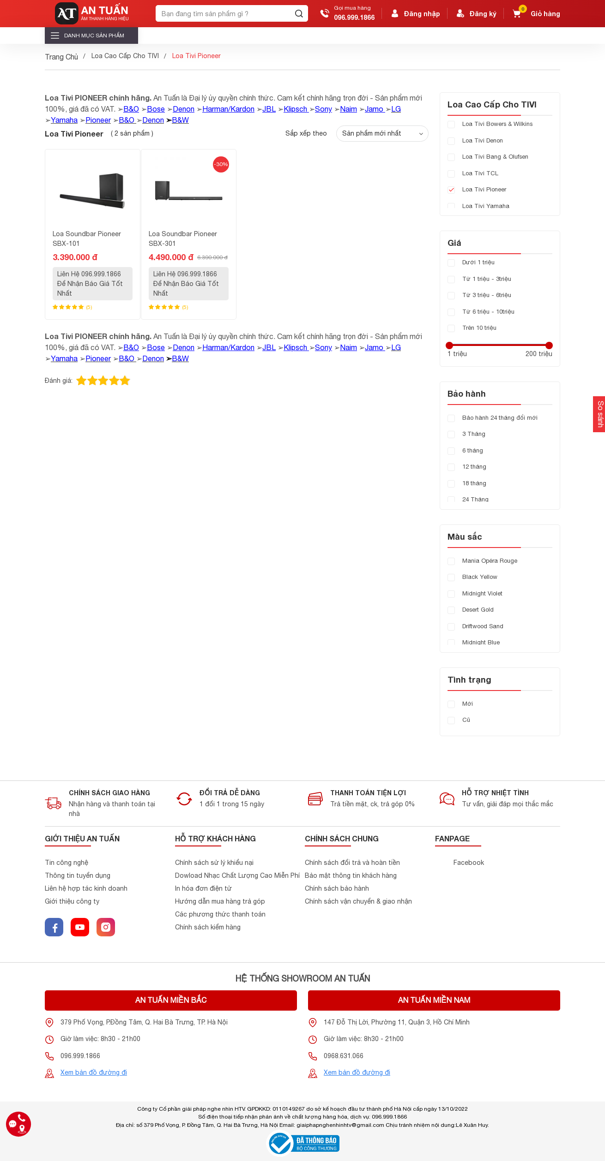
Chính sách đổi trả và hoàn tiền (352, 862)
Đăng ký (475, 13)
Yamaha (64, 120)
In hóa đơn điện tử (203, 888)
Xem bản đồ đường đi (93, 1072)
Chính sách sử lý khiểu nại (214, 862)
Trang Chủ (61, 57)
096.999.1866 (354, 17)
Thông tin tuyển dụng (77, 875)
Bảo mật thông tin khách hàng (351, 875)
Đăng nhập (414, 13)
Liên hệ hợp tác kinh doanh (86, 888)
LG (396, 109)
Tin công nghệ (66, 862)
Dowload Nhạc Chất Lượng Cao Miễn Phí (237, 875)
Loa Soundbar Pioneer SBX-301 (183, 238)
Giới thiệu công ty (72, 901)
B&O (131, 109)
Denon (183, 109)
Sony (323, 109)
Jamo (374, 109)
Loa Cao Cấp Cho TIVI (125, 56)
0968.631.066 (343, 1056)
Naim (348, 109)
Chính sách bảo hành (337, 888)
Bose (156, 109)
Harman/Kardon (228, 109)
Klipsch (296, 109)
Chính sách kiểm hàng (208, 927)
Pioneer (98, 120)
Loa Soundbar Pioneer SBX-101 (87, 238)
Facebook (469, 862)
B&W (180, 120)
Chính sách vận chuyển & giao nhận (358, 901)
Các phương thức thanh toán (220, 914)
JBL (269, 109)
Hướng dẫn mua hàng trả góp (220, 901)
